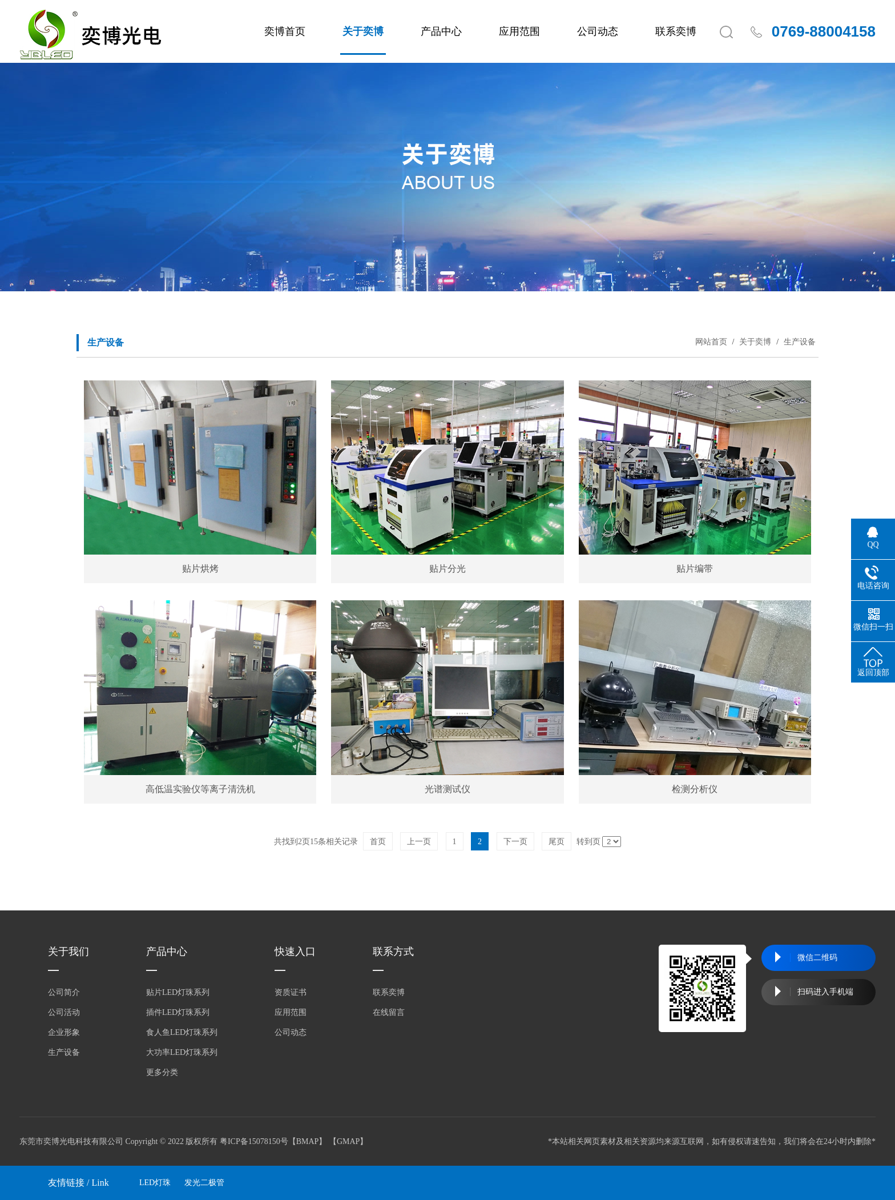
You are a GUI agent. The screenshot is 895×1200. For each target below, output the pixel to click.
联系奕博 (675, 31)
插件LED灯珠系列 (177, 1012)
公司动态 (597, 31)
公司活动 (64, 1012)
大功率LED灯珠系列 (181, 1052)
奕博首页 (284, 31)
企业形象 (64, 1032)
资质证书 (291, 992)
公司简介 (64, 992)
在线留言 (389, 1012)
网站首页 (711, 341)
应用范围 (519, 31)
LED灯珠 (155, 1182)
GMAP (348, 1141)
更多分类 (162, 1072)
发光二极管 (204, 1182)
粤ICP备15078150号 (254, 1141)
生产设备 (798, 341)
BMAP (307, 1141)
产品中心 (441, 31)
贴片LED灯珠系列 (177, 992)
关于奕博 (363, 31)
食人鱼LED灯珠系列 (181, 1032)
